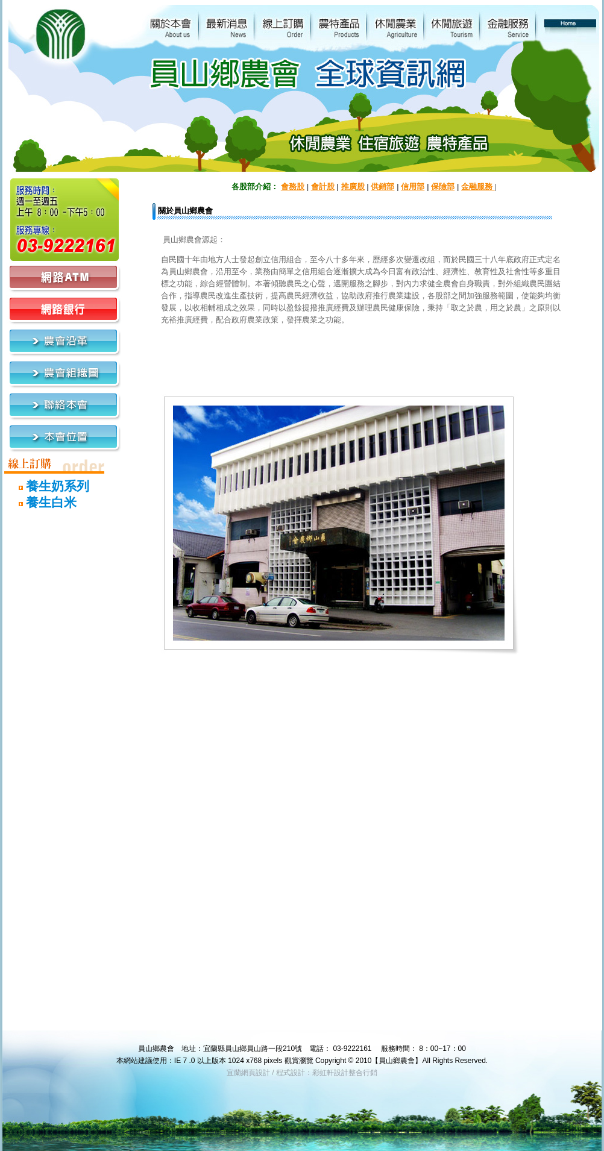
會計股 (323, 186)
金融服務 (478, 186)
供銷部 (382, 186)
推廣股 (353, 186)
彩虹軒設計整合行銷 (344, 1072)
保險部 (443, 186)
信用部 (412, 186)
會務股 (292, 186)
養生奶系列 (47, 486)
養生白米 (41, 502)
